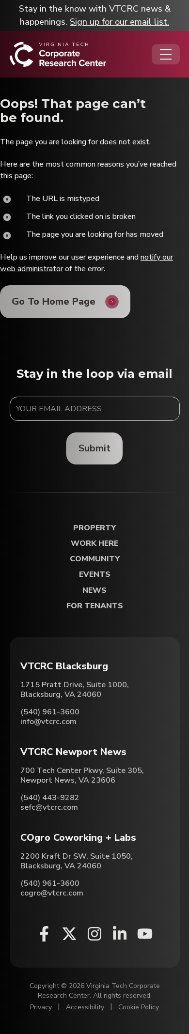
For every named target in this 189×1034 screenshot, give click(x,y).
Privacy (41, 1007)
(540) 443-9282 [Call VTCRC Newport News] (49, 798)
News (94, 590)
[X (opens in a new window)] (69, 933)
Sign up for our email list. (119, 22)
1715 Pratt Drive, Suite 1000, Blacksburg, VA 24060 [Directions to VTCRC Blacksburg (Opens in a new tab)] (74, 689)
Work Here (94, 543)
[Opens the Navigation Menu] (166, 54)
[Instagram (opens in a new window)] (94, 933)
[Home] (58, 54)
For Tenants (94, 606)
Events (94, 574)
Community (95, 559)
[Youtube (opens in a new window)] (145, 933)
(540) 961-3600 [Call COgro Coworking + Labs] (49, 883)
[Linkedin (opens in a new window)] (119, 933)
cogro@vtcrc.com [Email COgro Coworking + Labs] (51, 893)
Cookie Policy (138, 1007)
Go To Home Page (53, 301)
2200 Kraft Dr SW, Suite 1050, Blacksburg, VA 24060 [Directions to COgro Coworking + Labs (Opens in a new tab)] (76, 861)
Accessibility (85, 1007)
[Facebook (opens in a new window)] (44, 933)
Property (94, 528)
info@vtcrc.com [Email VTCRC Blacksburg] (48, 721)
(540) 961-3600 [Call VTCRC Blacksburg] (49, 712)
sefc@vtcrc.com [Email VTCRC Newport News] (49, 807)
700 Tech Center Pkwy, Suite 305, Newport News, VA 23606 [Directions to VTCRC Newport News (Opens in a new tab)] (82, 775)
